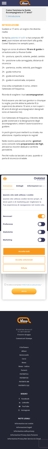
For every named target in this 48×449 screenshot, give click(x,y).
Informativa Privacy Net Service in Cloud (24, 439)
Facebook (24, 399)
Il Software (24, 347)
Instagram (24, 410)
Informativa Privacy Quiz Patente (24, 435)
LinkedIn (24, 403)
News (24, 363)
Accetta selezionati (24, 260)
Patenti (24, 370)
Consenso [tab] (7, 186)
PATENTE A (24, 374)
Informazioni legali (24, 427)
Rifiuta (24, 268)
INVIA (24, 291)
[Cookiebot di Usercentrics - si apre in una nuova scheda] (34, 178)
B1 (24, 37)
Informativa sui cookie (24, 423)
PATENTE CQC (24, 385)
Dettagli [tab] (19, 186)
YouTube (24, 406)
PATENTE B (24, 378)
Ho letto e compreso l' (24, 285)
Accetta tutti (24, 251)
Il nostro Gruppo (24, 335)
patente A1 (15, 37)
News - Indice (24, 366)
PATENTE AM (24, 382)
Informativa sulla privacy (24, 431)
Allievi (24, 351)
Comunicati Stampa (24, 338)
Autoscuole (24, 355)
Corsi (24, 359)
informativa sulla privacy (31, 285)
